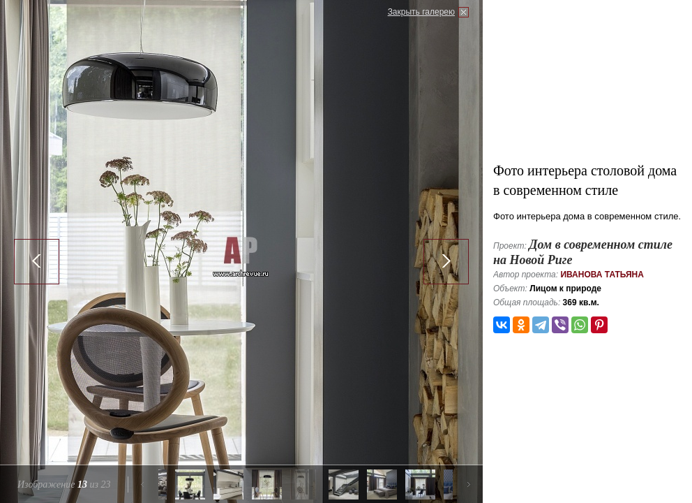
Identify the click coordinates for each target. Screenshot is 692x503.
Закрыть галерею (421, 12)
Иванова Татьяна (602, 274)
